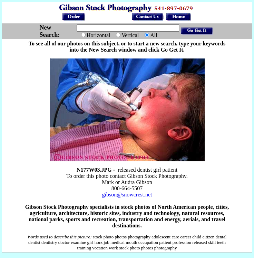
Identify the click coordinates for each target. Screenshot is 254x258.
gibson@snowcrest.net (127, 194)
